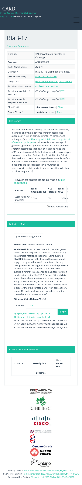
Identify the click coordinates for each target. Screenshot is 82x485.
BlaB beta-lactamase (46, 76)
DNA (31, 305)
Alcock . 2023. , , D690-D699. (49, 470)
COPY (63, 311)
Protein (20, 305)
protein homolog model (28, 236)
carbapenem (65, 81)
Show (61, 107)
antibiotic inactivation (46, 86)
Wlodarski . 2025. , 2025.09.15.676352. (53, 477)
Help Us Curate (7, 16)
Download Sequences (18, 45)
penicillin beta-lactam (46, 81)
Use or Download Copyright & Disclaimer (18, 13)
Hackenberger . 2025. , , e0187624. (51, 473)
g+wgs (62, 90)
